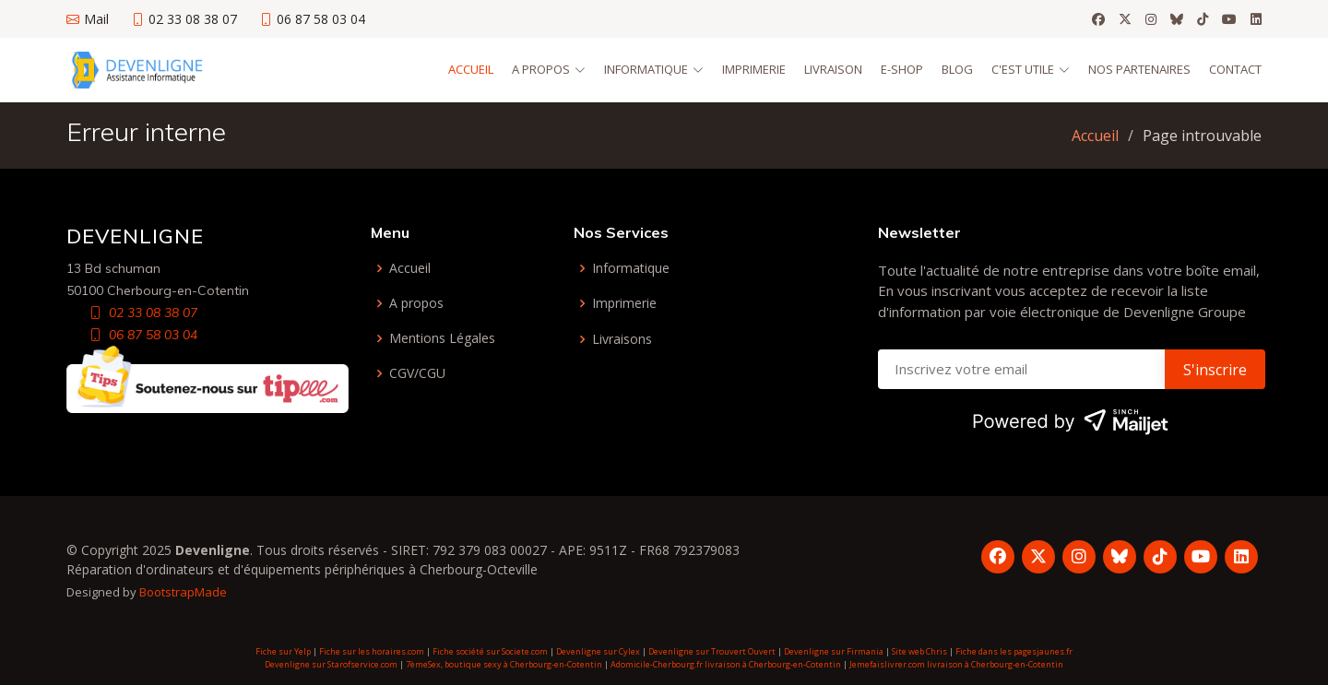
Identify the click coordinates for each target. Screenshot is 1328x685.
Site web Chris (919, 651)
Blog (957, 69)
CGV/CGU (417, 373)
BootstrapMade (183, 592)
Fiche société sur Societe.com (490, 651)
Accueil (470, 69)
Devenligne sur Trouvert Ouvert (712, 651)
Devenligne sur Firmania (833, 651)
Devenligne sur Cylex (598, 651)
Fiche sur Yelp (283, 651)
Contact (1235, 69)
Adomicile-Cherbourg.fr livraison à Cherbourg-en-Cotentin (726, 664)
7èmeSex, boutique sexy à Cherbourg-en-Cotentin (504, 664)
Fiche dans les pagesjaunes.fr (1014, 651)
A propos (416, 303)
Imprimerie (754, 69)
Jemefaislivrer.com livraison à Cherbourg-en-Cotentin (956, 664)
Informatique (631, 268)
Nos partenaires (1139, 69)
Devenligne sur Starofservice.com (331, 664)
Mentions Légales (442, 338)
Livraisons (622, 339)
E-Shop (902, 69)
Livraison (833, 69)
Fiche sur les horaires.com (371, 651)
